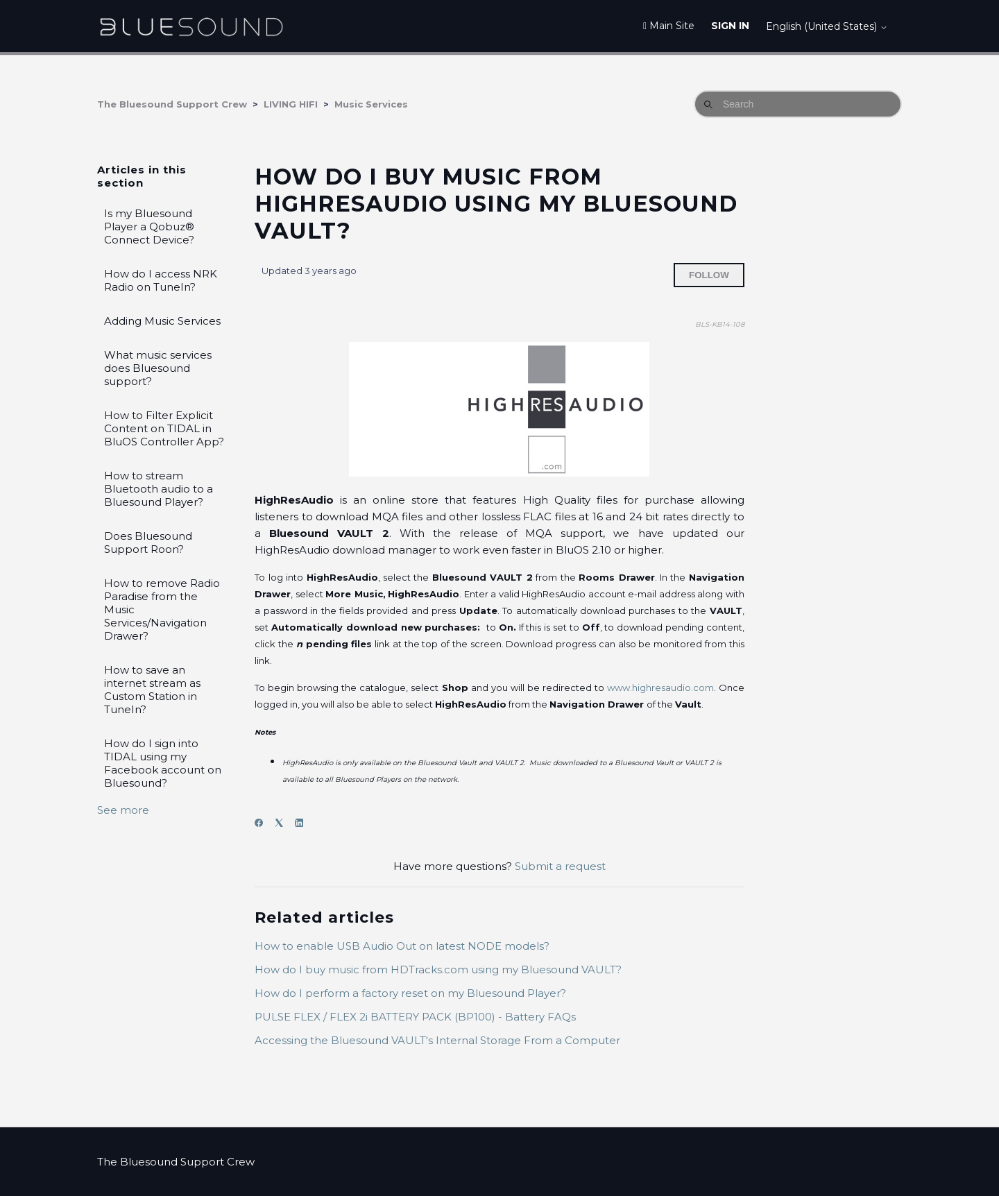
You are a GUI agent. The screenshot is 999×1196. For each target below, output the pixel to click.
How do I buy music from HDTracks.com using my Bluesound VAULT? (438, 969)
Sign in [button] (730, 25)
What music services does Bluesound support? (158, 368)
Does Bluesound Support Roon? (148, 542)
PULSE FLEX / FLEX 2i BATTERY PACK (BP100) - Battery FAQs (415, 1016)
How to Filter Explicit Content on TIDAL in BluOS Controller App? (164, 428)
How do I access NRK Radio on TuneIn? (160, 280)
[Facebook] (263, 823)
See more (123, 810)
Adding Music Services (162, 320)
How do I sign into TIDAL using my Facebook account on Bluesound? (162, 763)
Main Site (668, 25)
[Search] (798, 104)
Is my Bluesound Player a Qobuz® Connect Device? (149, 226)
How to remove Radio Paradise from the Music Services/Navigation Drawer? (162, 609)
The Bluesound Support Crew (172, 104)
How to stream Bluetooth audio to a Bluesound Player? (158, 489)
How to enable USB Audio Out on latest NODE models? (402, 945)
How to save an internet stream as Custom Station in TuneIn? (152, 689)
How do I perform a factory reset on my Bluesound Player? (410, 993)
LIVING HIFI (291, 104)
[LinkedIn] (303, 823)
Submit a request (560, 866)
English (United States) (827, 26)
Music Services (371, 104)
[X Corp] (283, 823)
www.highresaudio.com (660, 687)
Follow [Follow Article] (709, 275)
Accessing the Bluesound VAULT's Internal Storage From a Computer (437, 1040)
